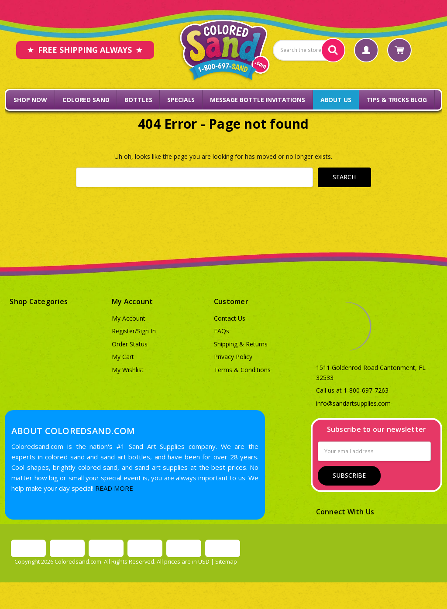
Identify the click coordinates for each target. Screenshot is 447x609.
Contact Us (229, 318)
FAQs (221, 331)
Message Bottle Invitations (257, 100)
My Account (128, 318)
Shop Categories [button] (39, 301)
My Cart (123, 356)
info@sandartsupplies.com (353, 403)
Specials (181, 100)
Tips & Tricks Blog (397, 100)
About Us (335, 100)
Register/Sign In (134, 331)
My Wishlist (128, 370)
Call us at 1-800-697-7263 (352, 390)
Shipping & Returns (241, 344)
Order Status (130, 344)
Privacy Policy (233, 356)
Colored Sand (85, 100)
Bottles (138, 100)
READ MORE (114, 488)
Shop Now (30, 100)
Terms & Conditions (242, 370)
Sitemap (226, 561)
